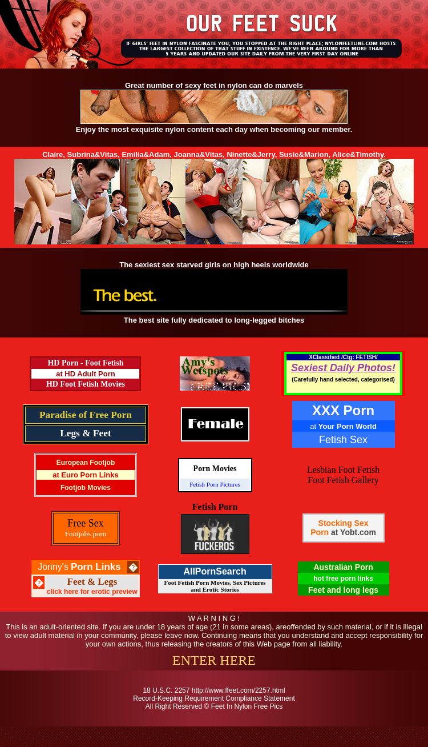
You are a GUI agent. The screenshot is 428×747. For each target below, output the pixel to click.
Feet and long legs (343, 590)
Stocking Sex (343, 523)
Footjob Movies (85, 488)
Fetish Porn (215, 507)
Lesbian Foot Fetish (343, 470)
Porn (319, 532)
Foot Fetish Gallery (343, 480)
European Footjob (85, 463)
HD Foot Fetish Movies (85, 384)
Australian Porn (343, 567)
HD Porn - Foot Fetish (85, 363)
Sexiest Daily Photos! (343, 368)
